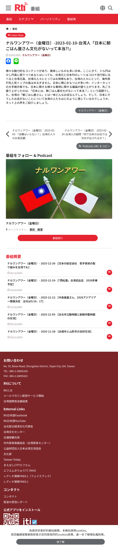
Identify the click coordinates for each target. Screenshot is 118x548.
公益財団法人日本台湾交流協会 (21, 445)
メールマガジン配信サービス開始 (22, 395)
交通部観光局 (11, 435)
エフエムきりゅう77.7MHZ (18, 466)
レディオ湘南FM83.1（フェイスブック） (26, 471)
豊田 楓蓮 (36, 230)
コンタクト (11, 484)
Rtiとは (8, 389)
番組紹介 (57, 238)
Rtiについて (12, 383)
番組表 (77, 19)
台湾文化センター (13, 429)
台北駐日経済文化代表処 (17, 424)
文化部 (7, 450)
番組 (9, 19)
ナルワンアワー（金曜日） (37, 55)
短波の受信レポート (15, 496)
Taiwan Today (11, 456)
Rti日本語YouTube (14, 419)
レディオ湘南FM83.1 (15, 477)
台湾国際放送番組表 (15, 400)
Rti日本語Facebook (14, 414)
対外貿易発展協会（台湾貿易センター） (26, 440)
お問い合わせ (13, 360)
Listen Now (16, 35)
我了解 (61, 542)
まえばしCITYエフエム (16, 461)
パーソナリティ (54, 19)
